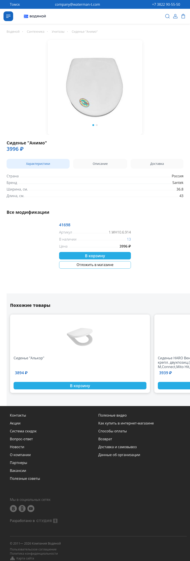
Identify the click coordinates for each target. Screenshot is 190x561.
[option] (95, 86)
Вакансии (18, 470)
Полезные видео (112, 415)
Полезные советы (25, 478)
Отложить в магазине (95, 264)
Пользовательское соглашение (33, 549)
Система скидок (23, 431)
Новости (17, 447)
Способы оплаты (112, 431)
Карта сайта (22, 558)
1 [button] (93, 125)
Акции (15, 423)
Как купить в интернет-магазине (126, 423)
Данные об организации (119, 455)
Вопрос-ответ (21, 439)
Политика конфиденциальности (34, 554)
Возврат (105, 439)
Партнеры (18, 462)
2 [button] (97, 125)
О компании (20, 455)
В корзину (95, 255)
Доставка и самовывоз (117, 447)
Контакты (18, 415)
